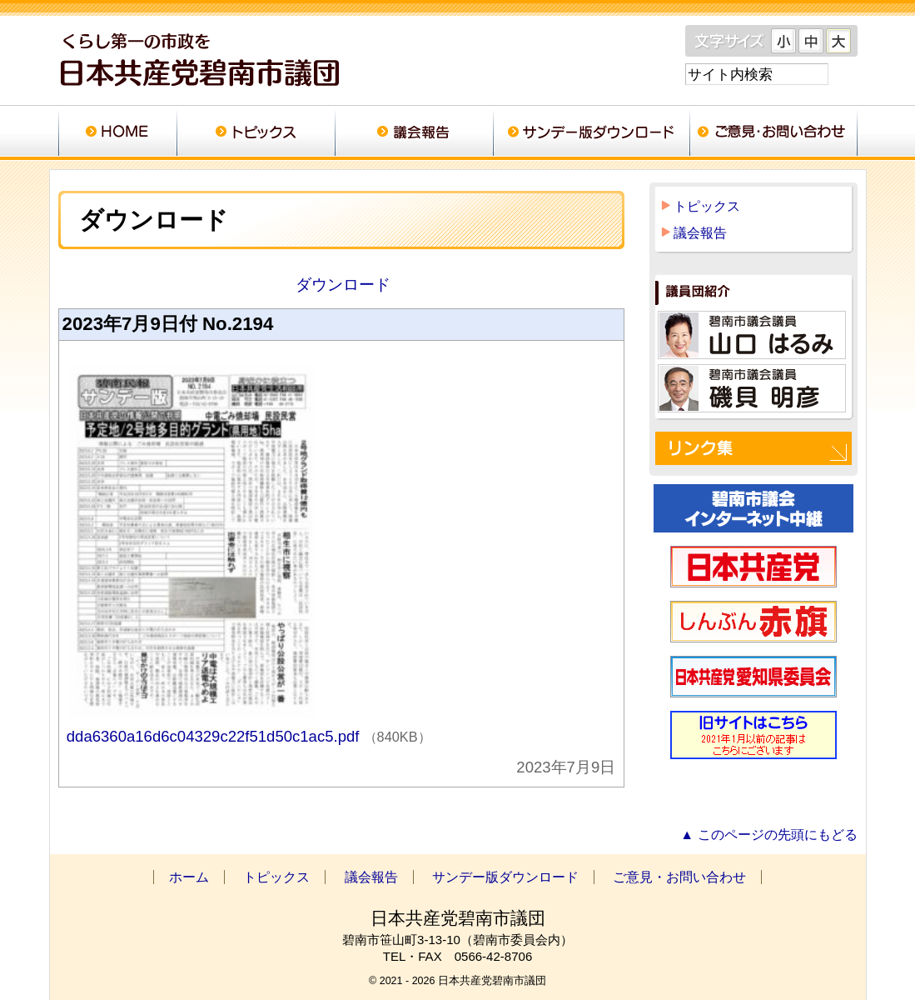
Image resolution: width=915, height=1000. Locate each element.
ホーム (117, 133)
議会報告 (414, 133)
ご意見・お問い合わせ (773, 133)
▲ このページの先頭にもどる (768, 835)
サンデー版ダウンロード (591, 133)
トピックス (256, 133)
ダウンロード (340, 284)
